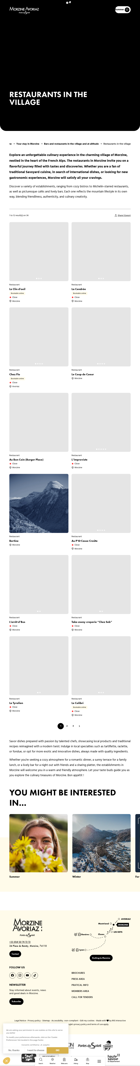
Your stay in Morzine (27, 144)
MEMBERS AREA (81, 992)
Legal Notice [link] (20, 1021)
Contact (18, 954)
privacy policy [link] (80, 1025)
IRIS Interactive (119, 1021)
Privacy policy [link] (34, 1021)
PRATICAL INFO (80, 986)
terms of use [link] (97, 1025)
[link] (123, 1054)
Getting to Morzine (101, 958)
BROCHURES (79, 973)
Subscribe (19, 1002)
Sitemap (46, 1021)
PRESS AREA (79, 979)
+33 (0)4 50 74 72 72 (21, 942)
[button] (70, 2)
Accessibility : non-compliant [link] (64, 1021)
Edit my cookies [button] (87, 1021)
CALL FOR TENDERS (83, 998)
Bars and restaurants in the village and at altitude (71, 144)
